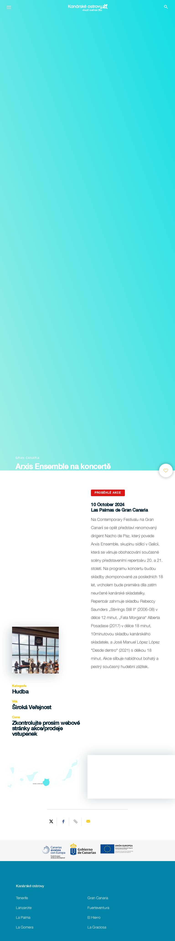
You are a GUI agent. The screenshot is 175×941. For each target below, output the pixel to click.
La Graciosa (97, 927)
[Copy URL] (76, 821)
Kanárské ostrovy (30, 886)
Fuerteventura (98, 907)
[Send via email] (88, 821)
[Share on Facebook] (63, 821)
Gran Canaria (98, 898)
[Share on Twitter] (51, 821)
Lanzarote (23, 907)
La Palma (23, 917)
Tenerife (22, 898)
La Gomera (24, 927)
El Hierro (94, 917)
